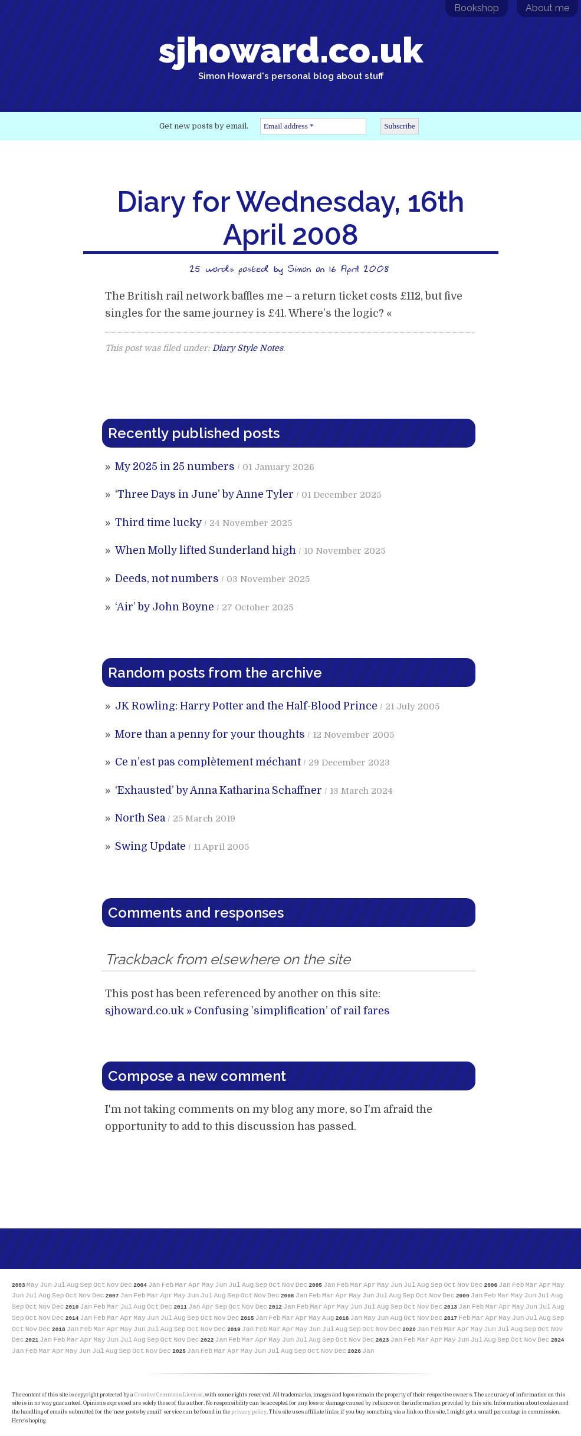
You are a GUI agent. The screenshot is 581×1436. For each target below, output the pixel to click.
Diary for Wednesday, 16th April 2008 (290, 218)
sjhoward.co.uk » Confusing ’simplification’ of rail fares (247, 1011)
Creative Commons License (168, 1395)
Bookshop (476, 8)
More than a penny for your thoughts (210, 734)
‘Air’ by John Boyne (164, 607)
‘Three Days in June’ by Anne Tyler (204, 494)
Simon (299, 268)
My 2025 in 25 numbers (175, 466)
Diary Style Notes (247, 348)
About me (547, 8)
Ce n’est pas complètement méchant (208, 762)
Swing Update (150, 846)
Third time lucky (158, 522)
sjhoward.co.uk (291, 55)
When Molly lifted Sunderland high (205, 550)
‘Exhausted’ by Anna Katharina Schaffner (218, 790)
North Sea (140, 818)
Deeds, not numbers (167, 578)
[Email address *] (313, 126)
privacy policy (249, 1412)
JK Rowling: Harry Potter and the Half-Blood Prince (246, 706)
